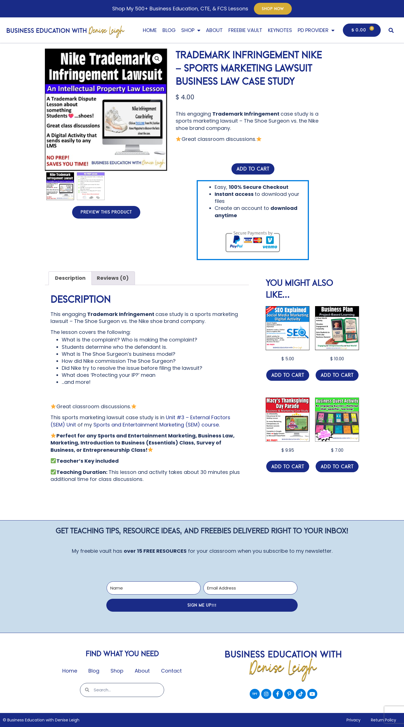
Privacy (352, 720)
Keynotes (280, 30)
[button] (391, 30)
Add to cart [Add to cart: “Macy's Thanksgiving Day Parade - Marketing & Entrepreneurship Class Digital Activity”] (287, 467)
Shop (190, 30)
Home (150, 30)
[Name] (154, 588)
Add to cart (253, 169)
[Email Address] (250, 588)
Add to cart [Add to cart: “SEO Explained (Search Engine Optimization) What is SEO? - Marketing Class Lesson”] (287, 375)
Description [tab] (70, 277)
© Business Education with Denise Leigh (41, 720)
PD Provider (316, 30)
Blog (169, 30)
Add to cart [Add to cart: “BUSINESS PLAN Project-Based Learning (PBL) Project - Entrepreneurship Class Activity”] (337, 375)
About (214, 30)
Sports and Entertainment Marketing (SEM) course (156, 424)
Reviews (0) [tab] (113, 277)
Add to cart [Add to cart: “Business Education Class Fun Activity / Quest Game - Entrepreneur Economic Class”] (337, 467)
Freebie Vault (245, 30)
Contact (171, 670)
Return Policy (383, 720)
